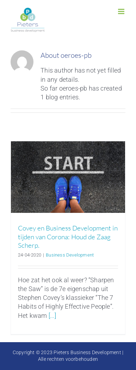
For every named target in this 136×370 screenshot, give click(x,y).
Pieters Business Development (87, 352)
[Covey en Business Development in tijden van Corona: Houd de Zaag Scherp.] (68, 177)
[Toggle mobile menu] (121, 11)
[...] (52, 315)
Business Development (70, 255)
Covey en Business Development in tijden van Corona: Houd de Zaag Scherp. (68, 237)
